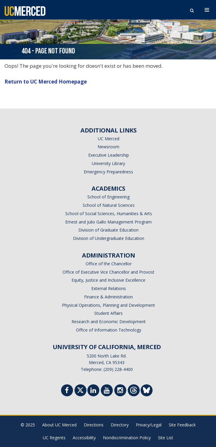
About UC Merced (59, 425)
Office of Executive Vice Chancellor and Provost (108, 272)
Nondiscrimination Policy (127, 437)
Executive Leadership (108, 155)
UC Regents (54, 437)
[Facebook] (67, 391)
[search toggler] (192, 9)
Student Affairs (108, 313)
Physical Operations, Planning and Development (108, 305)
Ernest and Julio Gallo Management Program (108, 222)
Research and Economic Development (109, 321)
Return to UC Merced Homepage (45, 81)
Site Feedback (182, 425)
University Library (108, 163)
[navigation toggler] (207, 9)
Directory (120, 425)
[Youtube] (107, 391)
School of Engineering (108, 197)
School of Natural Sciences (109, 205)
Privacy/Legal (149, 425)
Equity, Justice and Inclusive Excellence (108, 280)
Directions (94, 425)
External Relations (108, 288)
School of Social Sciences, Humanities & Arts (108, 213)
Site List (165, 437)
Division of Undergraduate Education (108, 238)
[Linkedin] (93, 391)
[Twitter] (80, 391)
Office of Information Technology (108, 330)
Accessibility (84, 437)
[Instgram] (120, 391)
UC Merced (108, 138)
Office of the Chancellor (109, 263)
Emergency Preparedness (108, 172)
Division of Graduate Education (108, 230)
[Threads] (133, 391)
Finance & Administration (108, 297)
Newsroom (108, 146)
